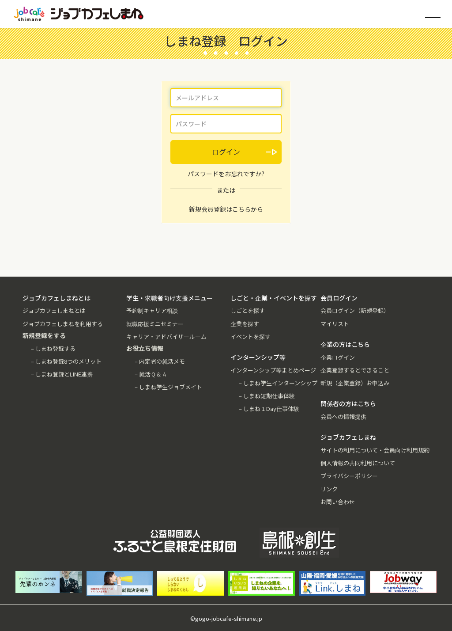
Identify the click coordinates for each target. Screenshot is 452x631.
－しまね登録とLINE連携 (61, 374)
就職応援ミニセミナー (155, 323)
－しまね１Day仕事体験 (268, 408)
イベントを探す (250, 336)
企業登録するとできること (354, 370)
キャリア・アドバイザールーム (166, 336)
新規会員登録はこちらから (226, 209)
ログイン (226, 151)
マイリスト (334, 323)
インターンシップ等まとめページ (273, 370)
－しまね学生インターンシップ (277, 383)
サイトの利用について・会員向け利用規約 (374, 450)
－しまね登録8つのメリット (66, 361)
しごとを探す (247, 310)
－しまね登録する (52, 348)
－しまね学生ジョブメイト (167, 387)
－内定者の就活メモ (159, 361)
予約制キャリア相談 (152, 310)
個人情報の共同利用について (357, 463)
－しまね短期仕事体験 (266, 396)
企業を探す (244, 323)
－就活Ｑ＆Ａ (150, 374)
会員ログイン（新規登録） (354, 310)
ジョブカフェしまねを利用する (63, 323)
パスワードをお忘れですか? (226, 173)
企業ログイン (337, 357)
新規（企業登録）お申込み (354, 383)
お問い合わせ (337, 502)
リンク (329, 489)
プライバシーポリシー (349, 475)
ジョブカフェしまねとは (54, 310)
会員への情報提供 (343, 416)
